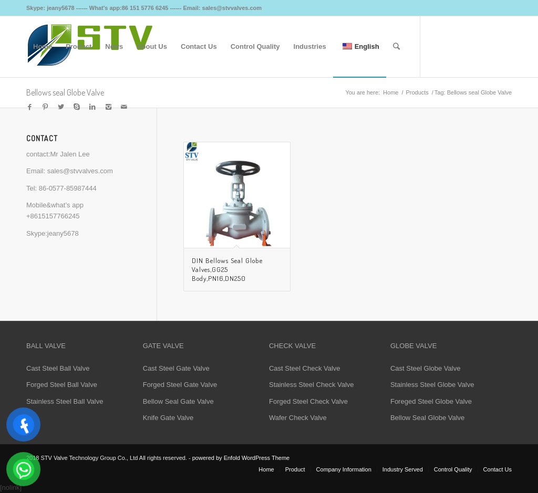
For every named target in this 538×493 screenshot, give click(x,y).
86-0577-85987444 (68, 188)
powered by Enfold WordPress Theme (240, 458)
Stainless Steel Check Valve (311, 385)
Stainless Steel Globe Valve (432, 385)
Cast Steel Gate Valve (176, 368)
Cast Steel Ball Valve (57, 368)
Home (390, 92)
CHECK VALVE (292, 346)
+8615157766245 (53, 216)
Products (417, 92)
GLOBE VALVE (413, 346)
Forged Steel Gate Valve (180, 385)
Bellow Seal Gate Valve (178, 401)
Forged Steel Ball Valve (61, 385)
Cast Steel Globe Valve (425, 368)
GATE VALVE (163, 346)
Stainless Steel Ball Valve (64, 401)
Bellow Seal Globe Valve (427, 418)
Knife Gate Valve (168, 418)
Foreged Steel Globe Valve (431, 401)
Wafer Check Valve (298, 418)
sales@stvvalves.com (80, 171)
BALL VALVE (46, 346)
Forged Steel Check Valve (308, 401)
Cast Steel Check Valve (304, 368)
